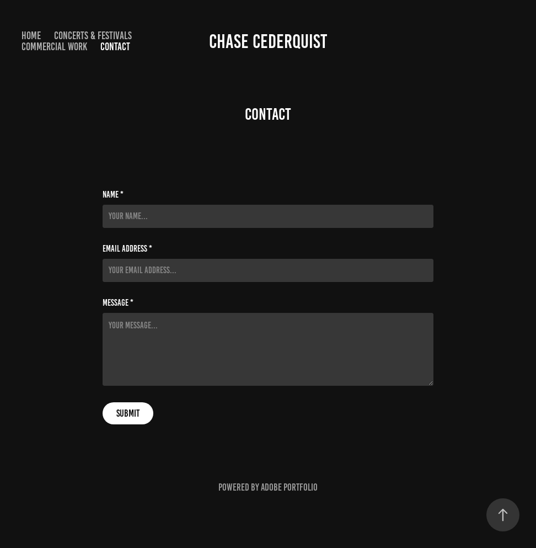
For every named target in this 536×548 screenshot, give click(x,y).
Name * (113, 194)
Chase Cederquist (268, 41)
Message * (118, 303)
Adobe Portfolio (289, 487)
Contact (115, 46)
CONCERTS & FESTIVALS (93, 35)
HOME (31, 35)
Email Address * (127, 248)
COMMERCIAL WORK (54, 46)
